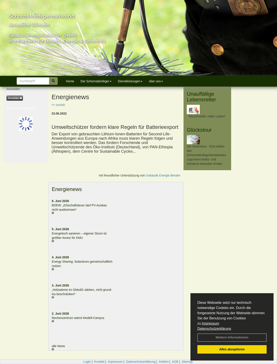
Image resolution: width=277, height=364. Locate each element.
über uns (156, 81)
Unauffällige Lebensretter (201, 96)
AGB (175, 361)
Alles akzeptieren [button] (232, 349)
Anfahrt (164, 361)
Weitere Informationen (232, 337)
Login (87, 361)
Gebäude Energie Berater (163, 175)
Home (70, 81)
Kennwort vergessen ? (21, 108)
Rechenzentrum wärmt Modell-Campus (78, 318)
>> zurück (58, 105)
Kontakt (99, 361)
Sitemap (187, 361)
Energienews (67, 189)
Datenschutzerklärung (214, 328)
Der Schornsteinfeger (96, 81)
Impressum (210, 323)
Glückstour (199, 130)
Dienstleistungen (130, 81)
